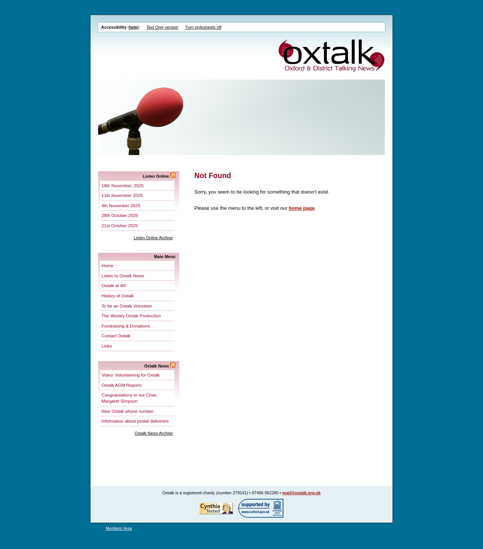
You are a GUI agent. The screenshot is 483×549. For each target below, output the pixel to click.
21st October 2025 (120, 225)
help (133, 27)
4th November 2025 (121, 205)
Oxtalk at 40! (114, 285)
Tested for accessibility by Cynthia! (216, 508)
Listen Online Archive (153, 237)
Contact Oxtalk (116, 335)
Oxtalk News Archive (154, 433)
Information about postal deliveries (135, 420)
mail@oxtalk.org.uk (301, 493)
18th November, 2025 (123, 185)
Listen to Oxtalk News (123, 275)
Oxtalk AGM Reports (122, 385)
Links (107, 345)
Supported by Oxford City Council (260, 508)
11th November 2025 (122, 195)
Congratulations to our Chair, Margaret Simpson (130, 397)
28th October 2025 (120, 215)
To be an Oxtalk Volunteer (127, 305)
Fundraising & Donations (126, 325)
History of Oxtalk (118, 295)
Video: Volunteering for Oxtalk (131, 374)
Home (107, 265)
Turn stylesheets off (203, 27)
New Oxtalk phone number (128, 411)
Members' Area (119, 528)
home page (302, 208)
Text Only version (162, 27)
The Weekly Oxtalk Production (131, 315)
